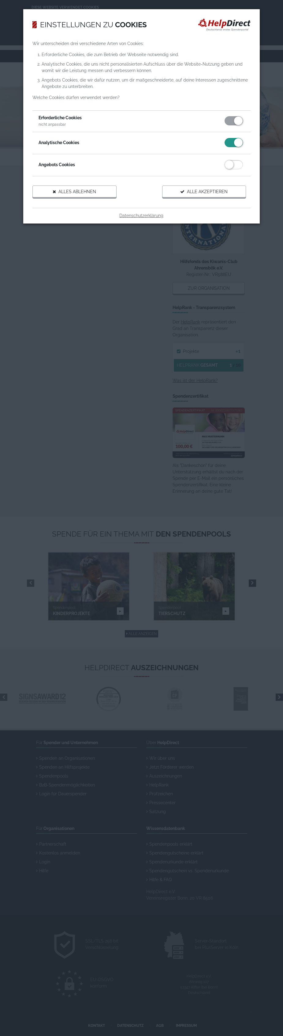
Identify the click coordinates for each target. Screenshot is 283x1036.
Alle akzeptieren (199, 195)
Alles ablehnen (79, 195)
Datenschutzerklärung (142, 218)
